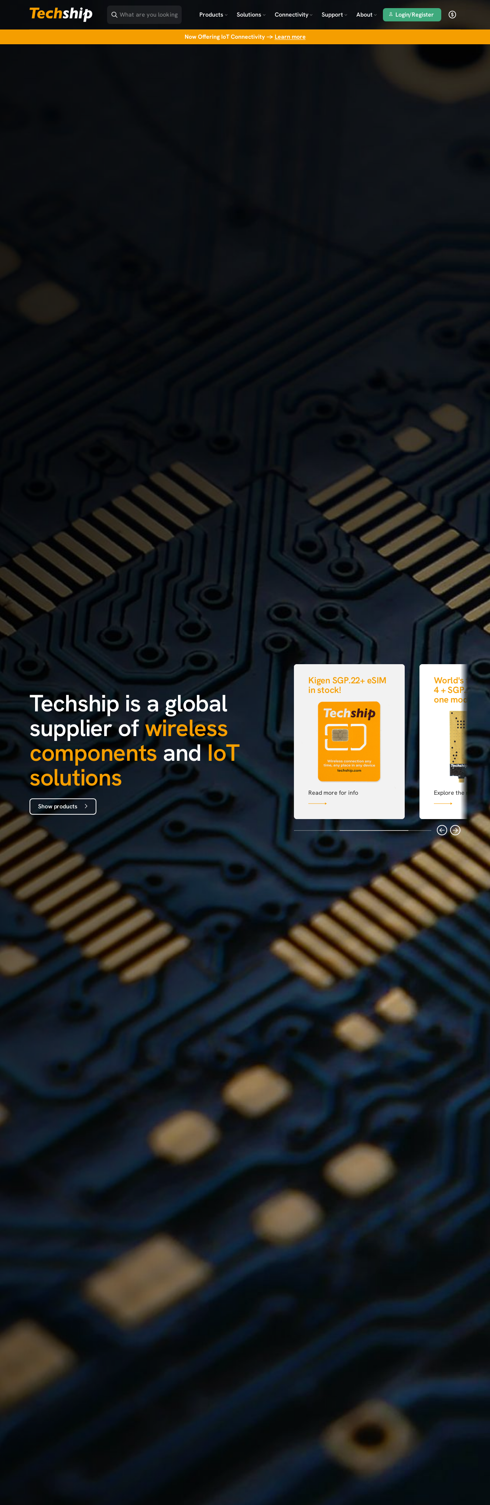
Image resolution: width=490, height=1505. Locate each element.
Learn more (290, 37)
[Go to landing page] (61, 14)
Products (213, 14)
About (366, 14)
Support (334, 14)
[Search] (149, 12)
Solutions (251, 14)
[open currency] (452, 14)
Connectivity (294, 14)
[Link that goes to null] (349, 740)
